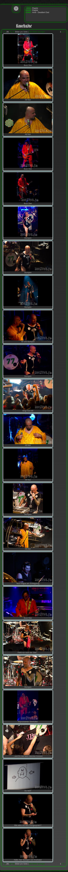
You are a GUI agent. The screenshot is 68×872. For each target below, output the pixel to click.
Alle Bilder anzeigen (37, 32)
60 (14, 32)
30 (11, 32)
